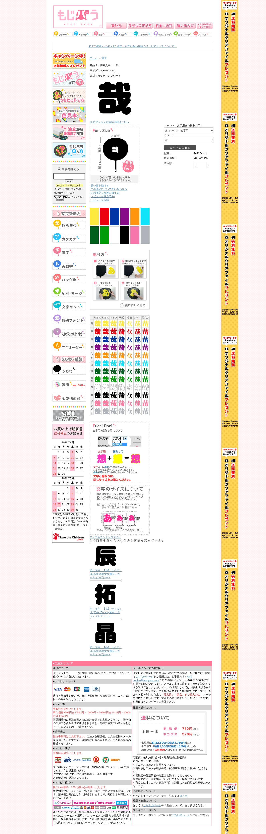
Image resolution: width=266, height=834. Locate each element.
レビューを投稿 (100, 199)
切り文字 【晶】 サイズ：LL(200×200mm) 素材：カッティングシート (106, 651)
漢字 (104, 57)
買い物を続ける (100, 185)
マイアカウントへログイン (105, 537)
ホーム (94, 57)
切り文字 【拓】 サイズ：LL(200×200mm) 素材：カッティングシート (106, 612)
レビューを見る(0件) (103, 196)
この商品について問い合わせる (109, 189)
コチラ (183, 795)
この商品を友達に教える (105, 192)
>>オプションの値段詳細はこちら (109, 121)
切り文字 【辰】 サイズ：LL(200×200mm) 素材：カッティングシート (106, 574)
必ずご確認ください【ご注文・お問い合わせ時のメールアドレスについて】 (133, 46)
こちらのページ (144, 676)
